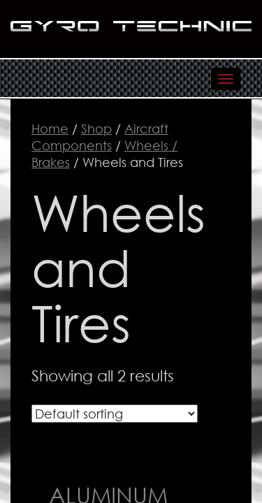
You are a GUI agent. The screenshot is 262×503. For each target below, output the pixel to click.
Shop (96, 128)
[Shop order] (114, 413)
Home (49, 128)
